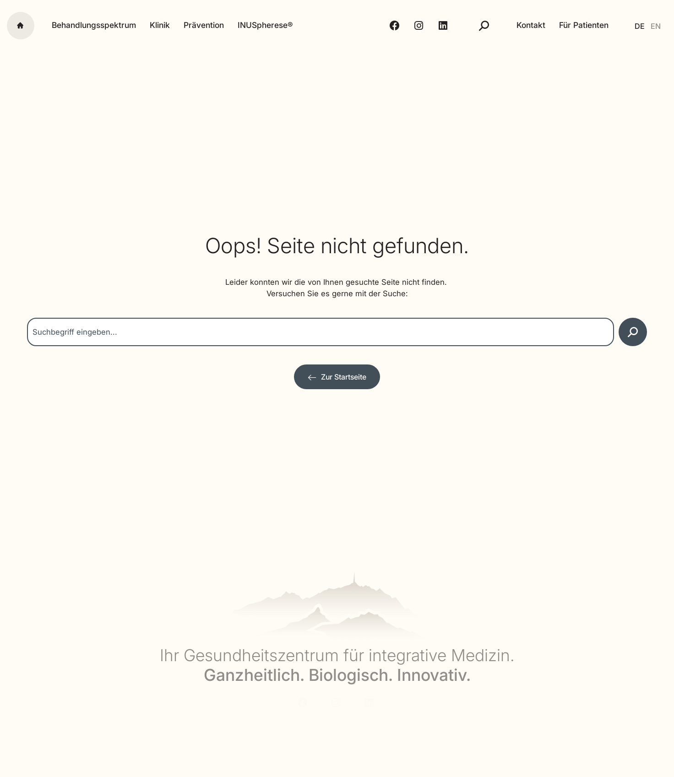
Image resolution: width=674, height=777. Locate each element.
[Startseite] (20, 25)
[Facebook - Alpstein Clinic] (389, 26)
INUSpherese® (265, 25)
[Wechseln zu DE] (634, 25)
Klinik (160, 25)
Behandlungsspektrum (94, 25)
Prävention (204, 25)
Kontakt (524, 25)
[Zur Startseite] (337, 377)
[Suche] (477, 26)
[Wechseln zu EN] (653, 25)
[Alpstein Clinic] (337, 25)
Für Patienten (577, 25)
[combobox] (320, 332)
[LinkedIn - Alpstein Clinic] (437, 26)
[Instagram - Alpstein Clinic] (413, 26)
